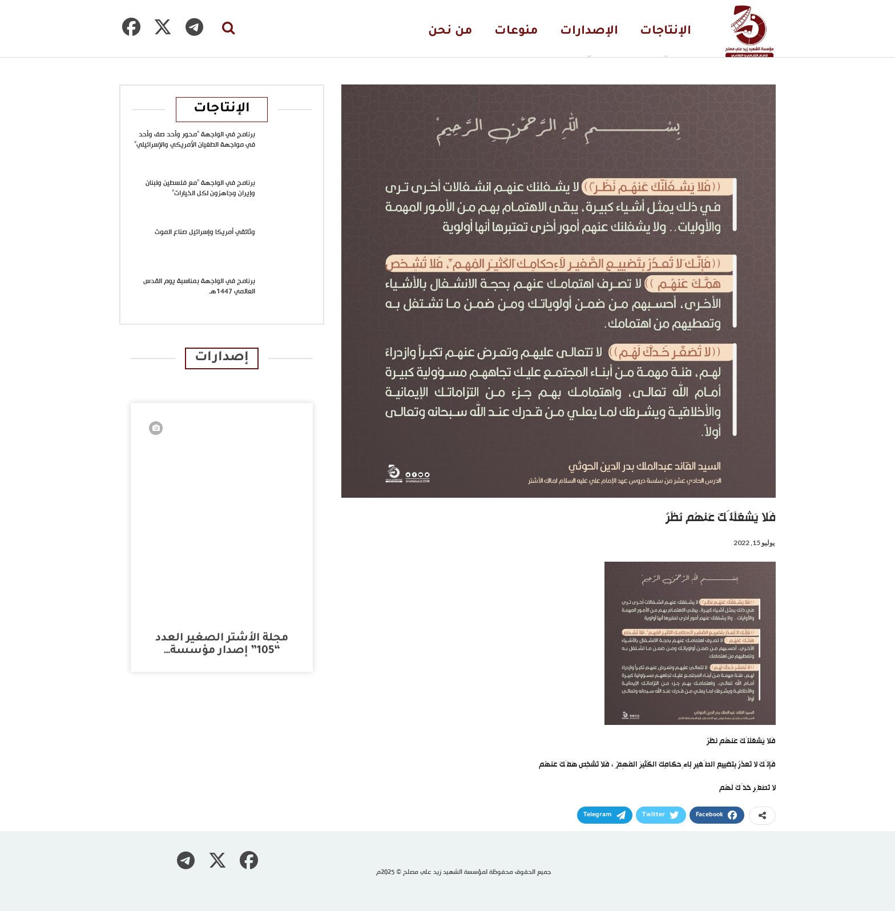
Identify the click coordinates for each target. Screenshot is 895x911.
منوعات (516, 31)
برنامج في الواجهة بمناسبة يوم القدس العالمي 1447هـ (199, 286)
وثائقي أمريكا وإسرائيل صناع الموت (205, 232)
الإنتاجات (665, 31)
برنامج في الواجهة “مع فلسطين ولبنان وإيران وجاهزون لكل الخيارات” (200, 188)
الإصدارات (589, 31)
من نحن (450, 31)
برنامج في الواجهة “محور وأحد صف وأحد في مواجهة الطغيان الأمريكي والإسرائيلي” (194, 139)
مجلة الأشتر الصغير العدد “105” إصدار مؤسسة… (221, 644)
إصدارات (222, 358)
